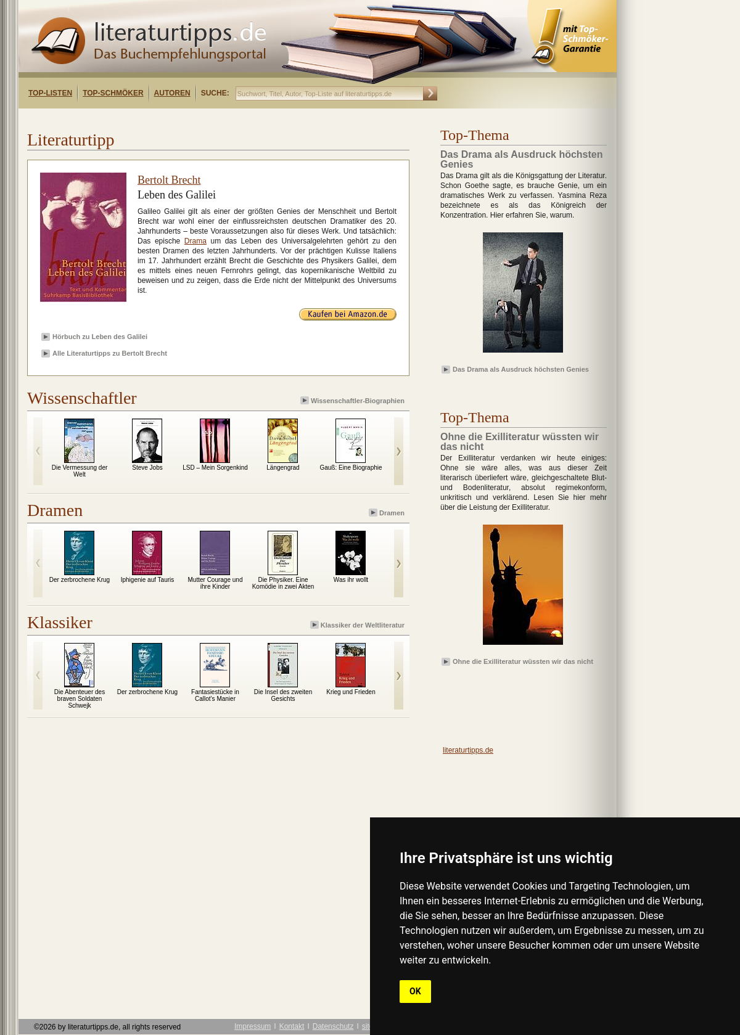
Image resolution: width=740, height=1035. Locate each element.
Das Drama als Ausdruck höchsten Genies (521, 369)
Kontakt (292, 1026)
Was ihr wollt (351, 579)
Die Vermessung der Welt (80, 471)
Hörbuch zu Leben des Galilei (99, 336)
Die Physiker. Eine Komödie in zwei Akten (283, 583)
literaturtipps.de (468, 750)
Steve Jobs (147, 467)
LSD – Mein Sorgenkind (215, 467)
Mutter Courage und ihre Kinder (215, 583)
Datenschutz (333, 1026)
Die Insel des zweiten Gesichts (283, 695)
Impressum (252, 1026)
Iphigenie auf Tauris (148, 579)
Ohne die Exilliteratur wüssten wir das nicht (523, 661)
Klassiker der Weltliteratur (358, 625)
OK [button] (415, 991)
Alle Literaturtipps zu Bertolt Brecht (109, 353)
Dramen (388, 513)
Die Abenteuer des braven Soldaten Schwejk (79, 699)
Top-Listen (50, 93)
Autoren (172, 93)
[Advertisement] (177, 119)
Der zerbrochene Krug (79, 579)
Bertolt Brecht (169, 180)
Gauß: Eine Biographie (350, 467)
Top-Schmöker (113, 93)
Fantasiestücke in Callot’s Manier (215, 695)
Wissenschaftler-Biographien (353, 400)
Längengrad (282, 467)
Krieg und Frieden (351, 692)
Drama (195, 241)
